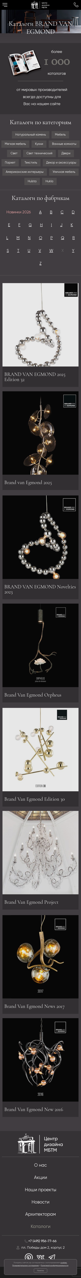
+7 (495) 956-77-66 (42, 1241)
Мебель (60, 134)
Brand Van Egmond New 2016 (33, 1108)
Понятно (40, 1271)
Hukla (49, 181)
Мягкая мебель (15, 144)
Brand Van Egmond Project (31, 901)
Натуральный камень (30, 134)
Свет (14, 153)
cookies (63, 1263)
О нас (40, 1165)
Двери (65, 153)
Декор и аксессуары (61, 162)
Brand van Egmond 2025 (28, 481)
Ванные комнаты (64, 144)
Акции (40, 1177)
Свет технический (39, 153)
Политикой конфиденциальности (54, 1265)
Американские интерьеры (24, 172)
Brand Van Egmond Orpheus (32, 694)
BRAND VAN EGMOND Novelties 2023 (40, 590)
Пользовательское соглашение (25, 1265)
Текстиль (30, 162)
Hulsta (32, 181)
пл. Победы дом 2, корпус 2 (43, 1247)
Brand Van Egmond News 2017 (34, 1007)
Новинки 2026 (18, 212)
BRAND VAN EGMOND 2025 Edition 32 (34, 378)
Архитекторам (40, 1214)
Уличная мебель (64, 172)
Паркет (10, 162)
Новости (40, 1202)
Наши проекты (40, 1190)
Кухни (39, 144)
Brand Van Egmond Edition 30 (34, 800)
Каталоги (40, 1226)
